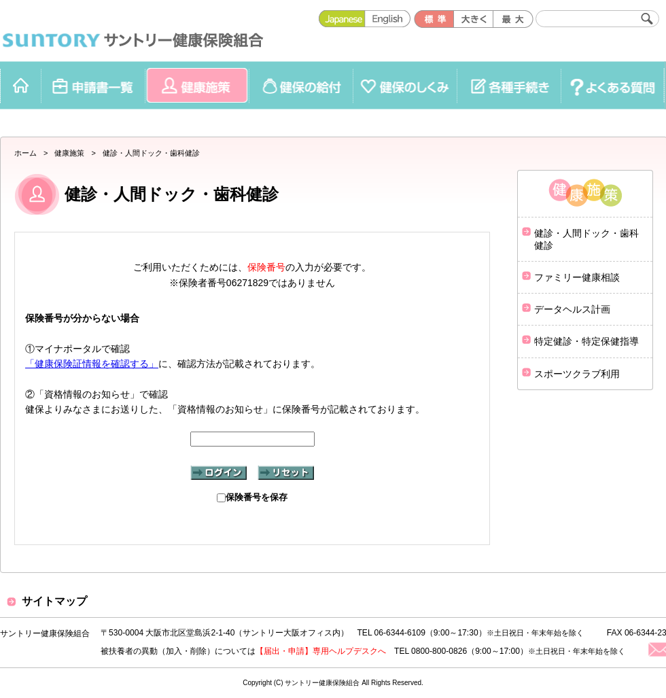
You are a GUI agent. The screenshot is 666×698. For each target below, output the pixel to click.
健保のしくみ (405, 85)
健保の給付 (301, 85)
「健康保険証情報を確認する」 (91, 363)
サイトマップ (54, 601)
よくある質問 (613, 85)
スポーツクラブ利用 (577, 373)
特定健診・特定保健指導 (586, 341)
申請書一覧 (93, 85)
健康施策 (197, 85)
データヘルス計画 (572, 309)
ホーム (20, 85)
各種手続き (509, 85)
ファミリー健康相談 (577, 277)
